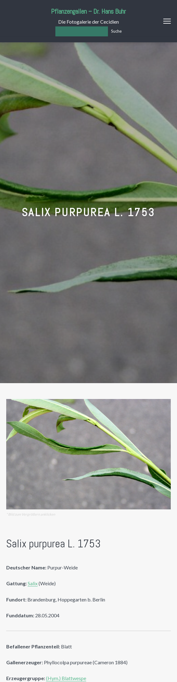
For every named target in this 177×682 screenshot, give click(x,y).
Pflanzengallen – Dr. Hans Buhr (88, 11)
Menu (167, 21)
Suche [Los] (116, 31)
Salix (33, 583)
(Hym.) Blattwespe (66, 678)
